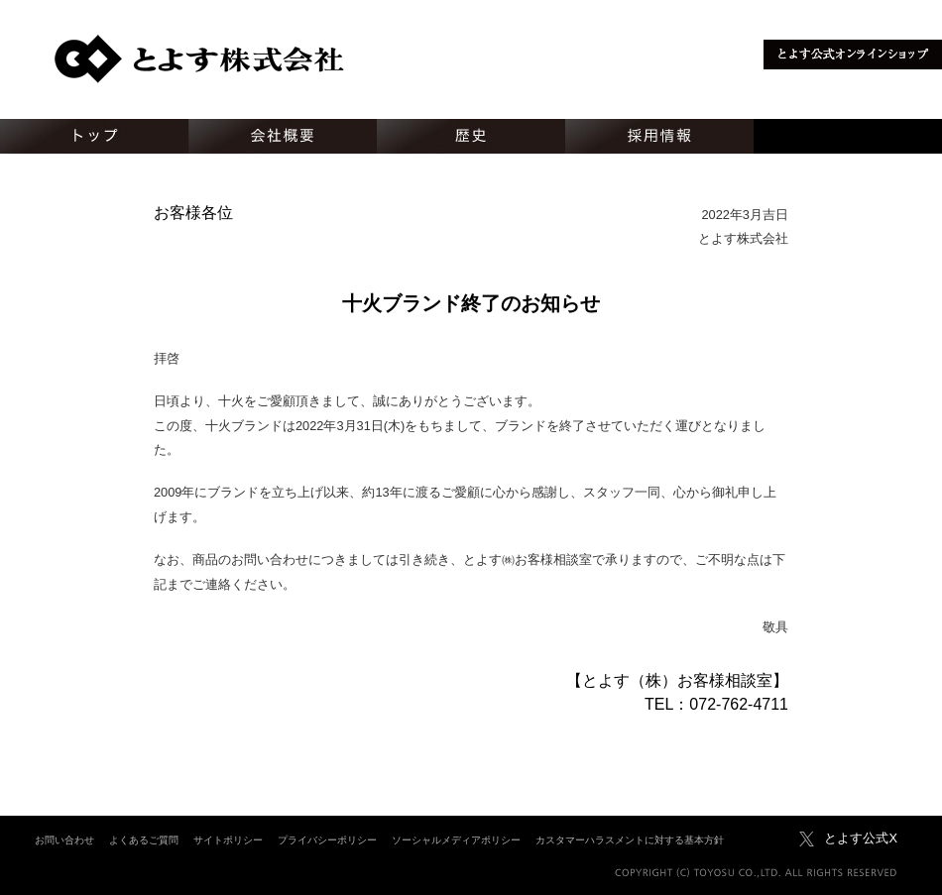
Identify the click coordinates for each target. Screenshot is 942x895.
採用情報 (659, 136)
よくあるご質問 (143, 840)
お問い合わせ (64, 840)
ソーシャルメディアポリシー (456, 840)
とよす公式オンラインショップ (853, 54)
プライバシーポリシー (327, 840)
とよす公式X (860, 838)
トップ (94, 136)
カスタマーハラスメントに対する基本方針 (629, 840)
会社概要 (282, 136)
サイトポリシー (228, 840)
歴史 (471, 136)
